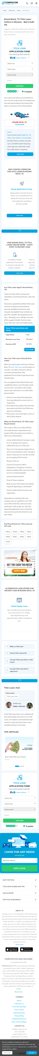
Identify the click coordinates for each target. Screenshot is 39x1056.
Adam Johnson (19, 706)
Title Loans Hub (12, 696)
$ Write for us (19, 1004)
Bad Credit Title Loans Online (15, 757)
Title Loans (12, 10)
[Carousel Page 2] (20, 766)
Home (4, 10)
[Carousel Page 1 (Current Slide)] (17, 766)
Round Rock (25, 10)
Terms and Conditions (19, 1022)
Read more (7, 1053)
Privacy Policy (19, 1016)
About (19, 1001)
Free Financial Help (19, 1007)
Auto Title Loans (16, 367)
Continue (19, 86)
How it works (19, 1010)
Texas (18, 10)
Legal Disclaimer (19, 1013)
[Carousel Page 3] (21, 766)
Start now (20, 154)
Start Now (19, 215)
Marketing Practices (19, 1019)
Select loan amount (19, 860)
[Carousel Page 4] (23, 766)
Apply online (29, 349)
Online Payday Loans (19, 606)
